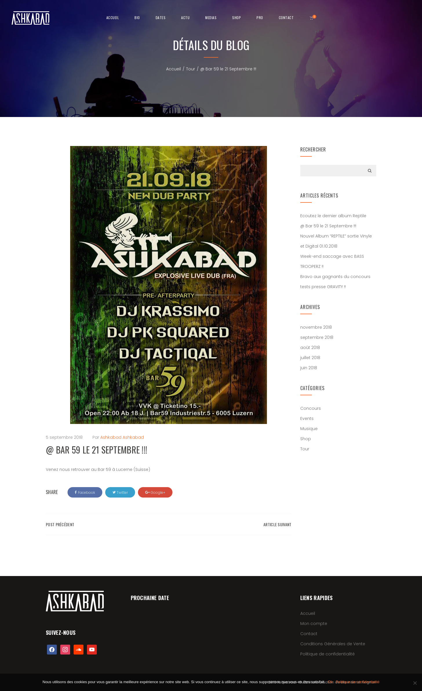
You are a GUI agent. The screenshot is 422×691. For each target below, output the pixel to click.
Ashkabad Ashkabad (122, 437)
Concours (310, 408)
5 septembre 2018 (64, 437)
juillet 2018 (310, 358)
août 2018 (310, 347)
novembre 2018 (316, 327)
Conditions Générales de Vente (332, 644)
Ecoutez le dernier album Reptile (333, 216)
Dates (161, 17)
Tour (190, 69)
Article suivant (277, 524)
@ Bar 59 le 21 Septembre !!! (328, 226)
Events (307, 418)
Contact (286, 17)
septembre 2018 (316, 337)
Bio (137, 17)
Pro (260, 17)
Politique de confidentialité (327, 654)
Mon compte (313, 623)
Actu (185, 17)
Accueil (112, 17)
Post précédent (60, 524)
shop (236, 17)
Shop (305, 439)
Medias (211, 17)
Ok (330, 682)
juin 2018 (308, 368)
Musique (309, 429)
